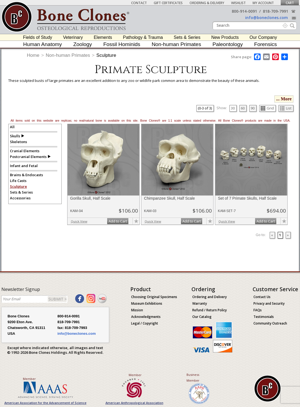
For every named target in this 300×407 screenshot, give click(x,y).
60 (243, 108)
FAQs (257, 310)
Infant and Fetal (24, 165)
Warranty (199, 303)
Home (33, 55)
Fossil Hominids (121, 44)
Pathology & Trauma (143, 37)
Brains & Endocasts (26, 174)
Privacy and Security (269, 303)
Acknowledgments (146, 316)
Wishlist (238, 3)
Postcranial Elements (28, 156)
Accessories (20, 198)
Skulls (15, 135)
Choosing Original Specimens (154, 296)
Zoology (82, 44)
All (12, 126)
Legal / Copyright (144, 323)
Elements (103, 37)
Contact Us (262, 296)
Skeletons (18, 141)
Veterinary (73, 37)
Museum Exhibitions (146, 303)
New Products (225, 37)
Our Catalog (202, 316)
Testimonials (263, 316)
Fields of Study (37, 37)
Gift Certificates (168, 3)
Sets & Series (187, 37)
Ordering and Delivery (209, 296)
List (285, 108)
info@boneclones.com (266, 17)
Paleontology (227, 44)
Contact (139, 3)
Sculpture (106, 55)
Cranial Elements (24, 150)
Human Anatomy (42, 44)
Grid (267, 108)
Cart (290, 3)
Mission (137, 310)
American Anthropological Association (134, 403)
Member (29, 379)
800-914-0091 (244, 11)
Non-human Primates (176, 44)
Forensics (265, 44)
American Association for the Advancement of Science (45, 403)
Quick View (79, 221)
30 (233, 108)
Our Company (263, 37)
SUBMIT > (57, 299)
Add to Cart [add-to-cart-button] (118, 221)
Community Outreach (270, 323)
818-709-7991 (275, 11)
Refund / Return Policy (209, 310)
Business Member (193, 377)
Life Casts (18, 180)
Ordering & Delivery (207, 3)
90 (253, 108)
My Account (263, 3)
